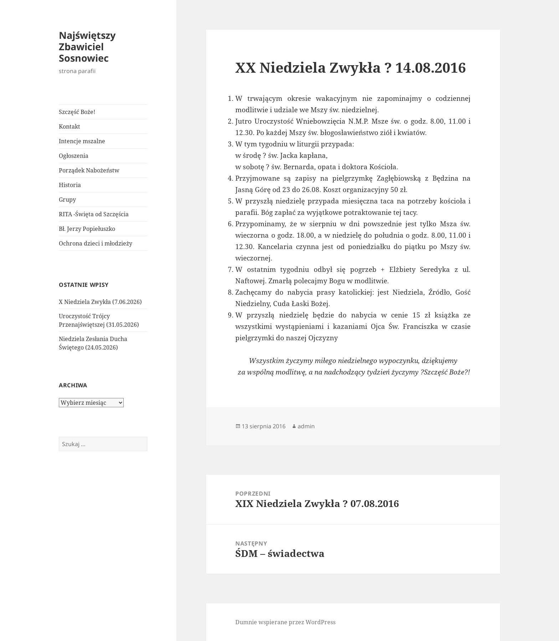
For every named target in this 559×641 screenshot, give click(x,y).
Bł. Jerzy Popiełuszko (87, 229)
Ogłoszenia (73, 156)
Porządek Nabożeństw (89, 170)
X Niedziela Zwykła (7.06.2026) (100, 302)
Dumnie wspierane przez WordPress (285, 622)
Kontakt (69, 126)
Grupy (67, 199)
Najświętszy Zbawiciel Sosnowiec (87, 46)
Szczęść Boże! (77, 112)
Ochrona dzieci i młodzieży (95, 243)
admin (306, 426)
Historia (70, 185)
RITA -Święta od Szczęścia (94, 214)
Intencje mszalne (82, 141)
